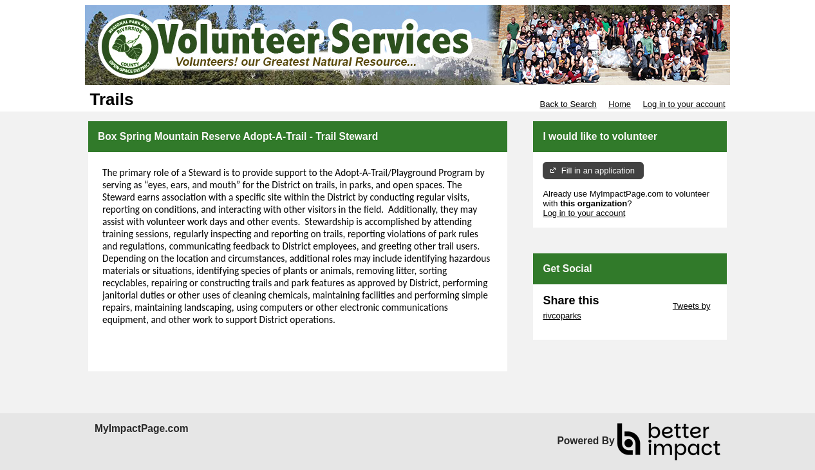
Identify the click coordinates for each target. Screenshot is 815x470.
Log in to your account (684, 104)
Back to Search (567, 104)
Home (619, 104)
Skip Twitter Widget (634, 306)
